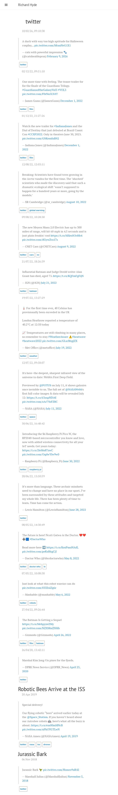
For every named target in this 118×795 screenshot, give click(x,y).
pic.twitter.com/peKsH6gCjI (39, 551)
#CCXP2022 (35, 134)
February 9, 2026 (57, 56)
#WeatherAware (58, 337)
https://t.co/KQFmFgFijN (68, 276)
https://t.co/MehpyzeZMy (38, 624)
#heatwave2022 (32, 341)
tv (45, 566)
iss (38, 744)
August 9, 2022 (66, 246)
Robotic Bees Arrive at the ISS (51, 689)
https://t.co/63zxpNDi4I (41, 397)
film (31, 109)
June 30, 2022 (71, 461)
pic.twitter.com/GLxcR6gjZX (59, 341)
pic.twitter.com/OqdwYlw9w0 (40, 454)
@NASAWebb (73, 389)
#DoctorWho (37, 539)
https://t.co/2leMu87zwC (37, 450)
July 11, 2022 (54, 408)
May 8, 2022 (71, 558)
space (32, 417)
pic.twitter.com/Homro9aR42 (61, 770)
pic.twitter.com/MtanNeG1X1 (52, 45)
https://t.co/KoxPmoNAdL (62, 547)
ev (38, 255)
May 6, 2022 (63, 594)
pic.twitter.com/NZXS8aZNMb (41, 628)
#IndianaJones (63, 126)
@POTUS (45, 385)
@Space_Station (37, 717)
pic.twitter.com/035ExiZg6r (39, 588)
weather (33, 356)
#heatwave (79, 337)
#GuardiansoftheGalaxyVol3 (39, 90)
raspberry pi (35, 469)
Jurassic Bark (32, 753)
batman (33, 291)
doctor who (35, 566)
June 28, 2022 (77, 510)
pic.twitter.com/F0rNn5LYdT (40, 94)
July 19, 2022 (64, 347)
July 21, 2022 (49, 283)
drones (46, 744)
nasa (31, 744)
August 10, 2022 (76, 202)
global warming (36, 210)
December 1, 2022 (71, 101)
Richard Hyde (27, 5)
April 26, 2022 (62, 635)
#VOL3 (62, 90)
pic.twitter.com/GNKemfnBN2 (40, 138)
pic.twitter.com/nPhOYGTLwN (41, 729)
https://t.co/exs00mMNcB (47, 725)
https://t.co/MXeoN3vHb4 (66, 235)
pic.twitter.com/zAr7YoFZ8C (40, 402)
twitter (23, 64)
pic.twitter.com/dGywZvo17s (40, 239)
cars (31, 255)
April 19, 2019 (69, 736)
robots (32, 603)
